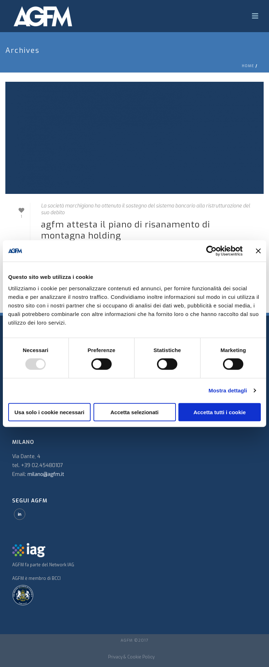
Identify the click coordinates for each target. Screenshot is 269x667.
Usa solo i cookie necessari (50, 412)
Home (248, 66)
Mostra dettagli (227, 390)
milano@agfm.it (45, 474)
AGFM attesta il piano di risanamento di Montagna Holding (125, 230)
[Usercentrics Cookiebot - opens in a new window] (211, 251)
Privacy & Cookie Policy (131, 657)
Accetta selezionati (134, 412)
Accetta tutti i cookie (219, 412)
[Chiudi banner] (258, 251)
